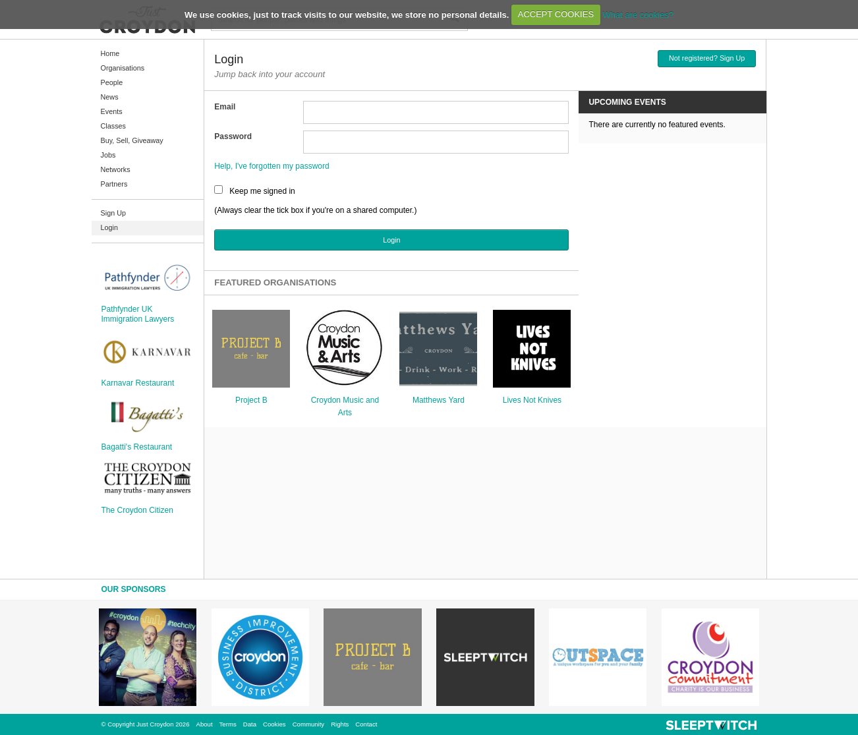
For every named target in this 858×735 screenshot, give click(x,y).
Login (109, 227)
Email (224, 106)
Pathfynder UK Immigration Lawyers (138, 314)
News (110, 97)
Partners (114, 184)
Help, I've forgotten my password (271, 166)
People (112, 82)
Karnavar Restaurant (138, 383)
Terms (228, 724)
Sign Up (113, 213)
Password (233, 136)
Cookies (274, 724)
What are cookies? (637, 14)
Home (110, 53)
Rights (340, 724)
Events (112, 111)
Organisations (123, 68)
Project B (251, 400)
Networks (115, 169)
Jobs (108, 155)
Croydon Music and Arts (345, 406)
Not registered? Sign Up (707, 58)
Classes (113, 126)
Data (249, 724)
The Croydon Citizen (137, 510)
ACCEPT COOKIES (556, 14)
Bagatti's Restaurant (137, 447)
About (204, 724)
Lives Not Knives (532, 400)
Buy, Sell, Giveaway (132, 140)
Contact (366, 724)
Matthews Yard (439, 400)
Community (309, 724)
